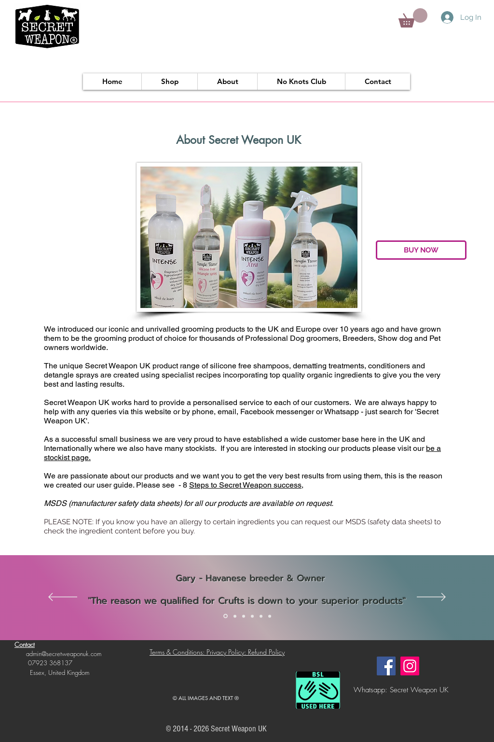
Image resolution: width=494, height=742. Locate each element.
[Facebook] (386, 666)
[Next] (431, 597)
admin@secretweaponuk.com (63, 653)
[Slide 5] (261, 616)
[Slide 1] (225, 616)
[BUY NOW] (421, 250)
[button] (412, 18)
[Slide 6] (269, 616)
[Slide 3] (243, 616)
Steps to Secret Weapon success (245, 485)
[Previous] (62, 597)
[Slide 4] (252, 616)
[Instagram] (409, 666)
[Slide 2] (234, 616)
